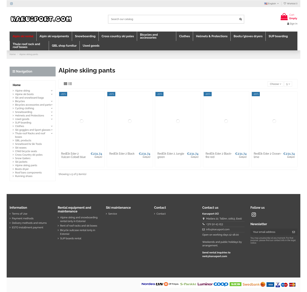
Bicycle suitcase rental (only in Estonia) (77, 232)
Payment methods (22, 218)
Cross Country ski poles (28, 154)
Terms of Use (19, 213)
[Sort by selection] (275, 84)
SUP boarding (23, 122)
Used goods (22, 119)
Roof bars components (28, 172)
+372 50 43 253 (214, 224)
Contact (161, 213)
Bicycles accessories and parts (33, 104)
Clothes (19, 126)
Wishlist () (290, 3)
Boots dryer (22, 169)
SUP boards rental (70, 238)
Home (17, 85)
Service (112, 213)
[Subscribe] (293, 232)
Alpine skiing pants (26, 165)
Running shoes (24, 176)
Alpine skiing (22, 90)
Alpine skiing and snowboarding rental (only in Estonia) (79, 219)
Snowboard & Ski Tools (28, 143)
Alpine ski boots (24, 94)
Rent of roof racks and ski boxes (78, 225)
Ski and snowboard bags (29, 97)
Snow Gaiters (22, 158)
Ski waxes (20, 147)
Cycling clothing (24, 108)
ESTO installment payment (27, 227)
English (272, 3)
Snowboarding (23, 112)
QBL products (23, 140)
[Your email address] (270, 232)
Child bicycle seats (26, 151)
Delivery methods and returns (29, 222)
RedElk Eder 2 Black (122, 153)
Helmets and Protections (29, 115)
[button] (23, 36)
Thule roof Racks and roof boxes (30, 135)
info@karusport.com (217, 229)
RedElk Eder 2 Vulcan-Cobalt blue (73, 155)
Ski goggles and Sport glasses (33, 129)
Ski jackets (21, 161)
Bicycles (20, 101)
